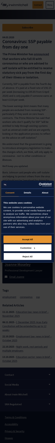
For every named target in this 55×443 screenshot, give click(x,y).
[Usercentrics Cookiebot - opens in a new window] (39, 185)
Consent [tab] (9, 192)
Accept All (27, 239)
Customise (27, 248)
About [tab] (45, 192)
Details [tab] (27, 192)
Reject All (28, 256)
